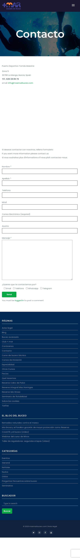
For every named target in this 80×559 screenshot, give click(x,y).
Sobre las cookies (10, 401)
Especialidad (8, 364)
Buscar (7, 511)
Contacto (7, 350)
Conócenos (8, 346)
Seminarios (7, 485)
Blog (4, 332)
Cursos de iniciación (12, 360)
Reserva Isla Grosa (11, 392)
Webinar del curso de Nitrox (15, 436)
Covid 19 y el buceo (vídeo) (15, 432)
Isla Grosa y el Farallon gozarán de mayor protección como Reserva (35, 427)
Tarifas (5, 405)
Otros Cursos (8, 369)
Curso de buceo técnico (14, 355)
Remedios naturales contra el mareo (20, 422)
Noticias (6, 467)
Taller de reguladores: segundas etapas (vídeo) (26, 441)
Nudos (5, 472)
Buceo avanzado (10, 337)
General (6, 462)
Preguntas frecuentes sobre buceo (19, 481)
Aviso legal (7, 327)
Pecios (5, 373)
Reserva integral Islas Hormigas (17, 387)
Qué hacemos (9, 378)
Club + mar (7, 341)
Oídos (5, 476)
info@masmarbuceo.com (20, 83)
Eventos (6, 458)
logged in (19, 300)
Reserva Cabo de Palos (13, 382)
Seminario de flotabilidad (14, 396)
